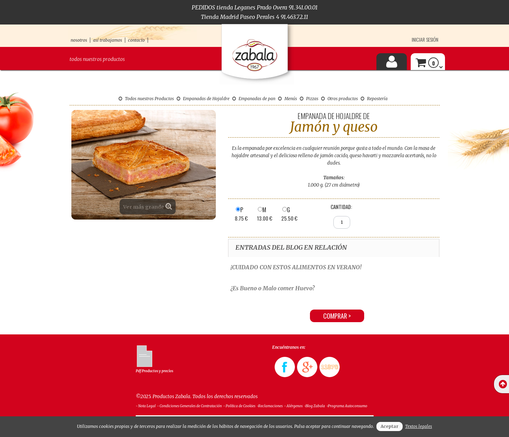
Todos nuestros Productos (146, 98)
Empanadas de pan (253, 98)
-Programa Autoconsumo (346, 406)
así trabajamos (107, 40)
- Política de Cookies (239, 406)
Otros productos (339, 98)
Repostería (374, 98)
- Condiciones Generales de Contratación (189, 406)
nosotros (79, 40)
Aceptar (389, 426)
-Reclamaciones (270, 406)
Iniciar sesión (425, 39)
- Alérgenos (293, 406)
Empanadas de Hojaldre (203, 98)
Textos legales (418, 426)
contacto (136, 40)
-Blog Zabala (314, 406)
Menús (287, 98)
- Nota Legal (146, 406)
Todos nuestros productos (97, 59)
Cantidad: (341, 206)
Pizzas (309, 98)
